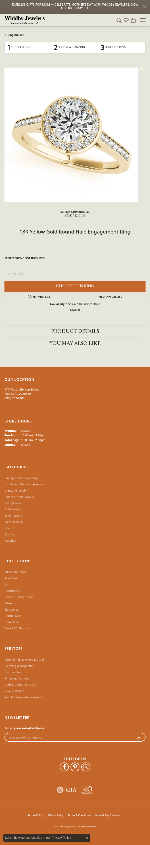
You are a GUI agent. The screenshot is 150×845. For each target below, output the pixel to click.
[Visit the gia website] (67, 790)
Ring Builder (16, 35)
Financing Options (16, 678)
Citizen (9, 603)
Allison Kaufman (15, 572)
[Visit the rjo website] (87, 790)
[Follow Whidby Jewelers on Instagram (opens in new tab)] (85, 766)
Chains (9, 528)
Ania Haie (10, 578)
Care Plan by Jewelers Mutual (24, 660)
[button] (119, 20)
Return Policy (35, 815)
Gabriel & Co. (13, 616)
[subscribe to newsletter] (139, 737)
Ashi (7, 584)
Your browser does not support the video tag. (71, 135)
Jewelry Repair (14, 691)
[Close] (144, 7)
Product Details (75, 331)
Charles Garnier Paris (18, 597)
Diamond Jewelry (15, 490)
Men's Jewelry (13, 522)
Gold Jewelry (12, 509)
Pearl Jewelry (13, 503)
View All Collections (17, 628)
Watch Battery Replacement (23, 697)
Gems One (11, 622)
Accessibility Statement (109, 815)
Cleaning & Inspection (19, 666)
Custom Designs (15, 672)
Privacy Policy (55, 815)
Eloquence (11, 609)
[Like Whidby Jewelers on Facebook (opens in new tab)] (64, 766)
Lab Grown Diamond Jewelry (23, 484)
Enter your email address (24, 728)
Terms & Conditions (79, 815)
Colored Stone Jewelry (19, 497)
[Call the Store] (14, 398)
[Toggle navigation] (143, 20)
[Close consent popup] (86, 838)
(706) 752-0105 (75, 216)
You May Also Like (75, 343)
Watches (10, 541)
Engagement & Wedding (21, 478)
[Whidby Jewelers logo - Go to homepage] (24, 20)
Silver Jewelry (13, 516)
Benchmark (12, 591)
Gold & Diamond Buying (20, 685)
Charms (9, 534)
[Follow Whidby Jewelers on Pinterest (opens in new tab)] (75, 766)
